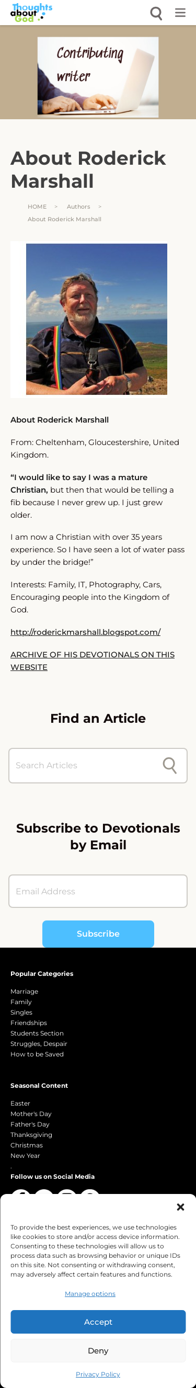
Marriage (24, 991)
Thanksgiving (31, 1135)
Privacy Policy (98, 1374)
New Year (25, 1155)
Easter (20, 1103)
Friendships (28, 1023)
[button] (180, 1207)
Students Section (37, 1033)
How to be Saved (37, 1054)
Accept (98, 1322)
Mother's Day (31, 1114)
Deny (98, 1351)
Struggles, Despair (38, 1044)
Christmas (26, 1145)
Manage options (90, 1294)
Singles (21, 1012)
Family (21, 1002)
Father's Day (30, 1124)
